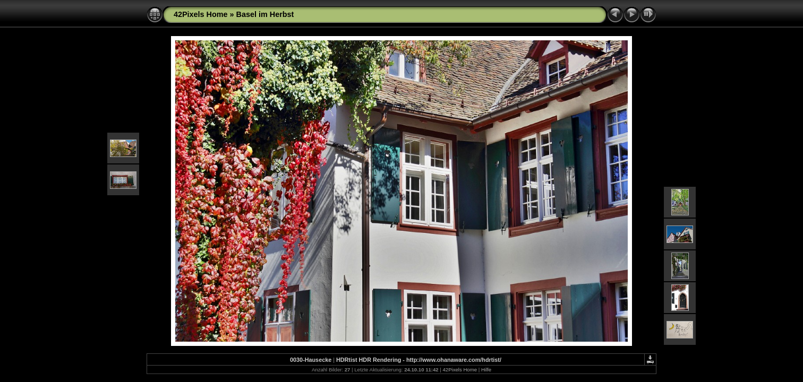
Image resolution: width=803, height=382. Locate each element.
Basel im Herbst (265, 14)
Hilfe (486, 369)
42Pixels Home (201, 14)
